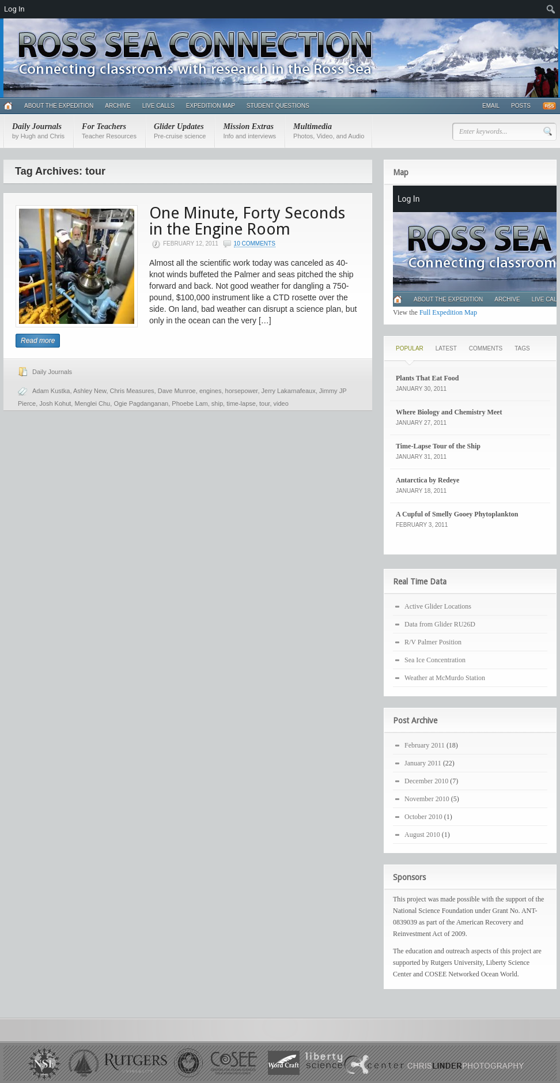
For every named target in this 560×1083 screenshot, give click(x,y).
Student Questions (278, 106)
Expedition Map (210, 106)
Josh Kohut (55, 403)
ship (217, 403)
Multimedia (328, 130)
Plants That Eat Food (427, 378)
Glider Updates (180, 130)
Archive (117, 106)
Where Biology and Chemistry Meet (449, 412)
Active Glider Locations (437, 606)
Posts (521, 106)
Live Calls (158, 106)
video (281, 403)
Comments (485, 348)
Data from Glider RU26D (439, 624)
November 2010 (426, 799)
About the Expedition (58, 106)
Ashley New (89, 390)
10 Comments (254, 243)
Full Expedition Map (448, 312)
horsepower (241, 390)
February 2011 (424, 745)
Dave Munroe (177, 390)
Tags (521, 348)
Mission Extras (249, 130)
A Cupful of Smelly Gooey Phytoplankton (457, 514)
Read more (38, 341)
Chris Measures (132, 390)
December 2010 (426, 781)
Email (491, 106)
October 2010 (423, 817)
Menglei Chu (92, 403)
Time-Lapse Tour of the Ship (438, 446)
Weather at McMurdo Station (444, 678)
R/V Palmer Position (432, 642)
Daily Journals (38, 130)
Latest (446, 348)
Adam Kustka (51, 390)
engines (210, 390)
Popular (409, 348)
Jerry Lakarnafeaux (289, 390)
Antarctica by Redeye (427, 480)
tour (264, 403)
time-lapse (241, 403)
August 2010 (422, 835)
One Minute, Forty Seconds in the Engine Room (247, 221)
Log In (14, 9)
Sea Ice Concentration (435, 660)
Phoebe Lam (189, 403)
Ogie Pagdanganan (140, 403)
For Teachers (109, 130)
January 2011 (422, 763)
